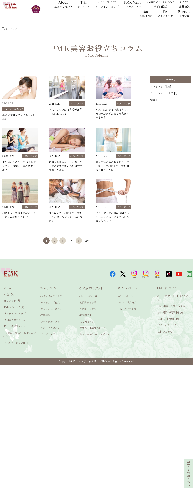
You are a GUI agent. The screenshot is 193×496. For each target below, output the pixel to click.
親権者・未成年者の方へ (93, 325)
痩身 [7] (154, 106)
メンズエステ (48, 331)
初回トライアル (88, 309)
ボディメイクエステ (51, 298)
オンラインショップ (12, 312)
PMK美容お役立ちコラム (171, 306)
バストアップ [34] (160, 88)
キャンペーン (126, 298)
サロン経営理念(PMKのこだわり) (174, 300)
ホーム (5, 290)
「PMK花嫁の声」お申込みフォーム (18, 329)
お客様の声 (86, 314)
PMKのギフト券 (127, 309)
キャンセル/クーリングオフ (94, 331)
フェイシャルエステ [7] (163, 97)
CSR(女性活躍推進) (168, 317)
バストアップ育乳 (50, 304)
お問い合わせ (165, 328)
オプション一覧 (10, 301)
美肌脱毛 (45, 314)
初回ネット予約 (88, 304)
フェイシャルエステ (51, 309)
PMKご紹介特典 (127, 304)
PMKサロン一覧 (88, 298)
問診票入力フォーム (12, 317)
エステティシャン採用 (13, 336)
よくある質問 (87, 320)
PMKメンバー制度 (11, 306)
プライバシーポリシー (170, 322)
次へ (88, 241)
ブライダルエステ (50, 320)
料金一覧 (6, 295)
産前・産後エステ (50, 325)
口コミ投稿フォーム (12, 323)
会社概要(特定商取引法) (171, 312)
